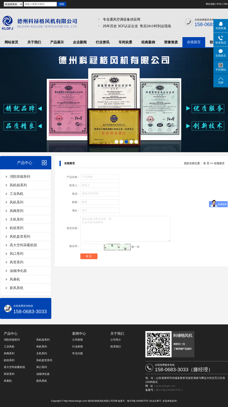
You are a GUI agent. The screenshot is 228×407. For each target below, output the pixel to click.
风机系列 (16, 202)
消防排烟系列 (20, 176)
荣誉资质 (171, 42)
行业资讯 (102, 42)
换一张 (135, 246)
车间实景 (125, 42)
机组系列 (16, 228)
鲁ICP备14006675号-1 (169, 389)
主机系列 (16, 219)
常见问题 (77, 353)
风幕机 (15, 279)
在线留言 (194, 42)
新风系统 (16, 288)
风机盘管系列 (20, 236)
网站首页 (11, 42)
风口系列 (16, 254)
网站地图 (210, 4)
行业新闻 (77, 346)
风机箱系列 (18, 185)
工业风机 (16, 194)
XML (225, 4)
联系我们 (115, 346)
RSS (219, 4)
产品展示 (57, 42)
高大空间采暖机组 (23, 245)
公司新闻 (77, 339)
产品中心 (24, 163)
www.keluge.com (166, 385)
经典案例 (148, 42)
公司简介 (115, 339)
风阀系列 (16, 211)
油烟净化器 (18, 271)
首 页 (206, 163)
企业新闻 (80, 42)
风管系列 (16, 262)
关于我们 (34, 42)
